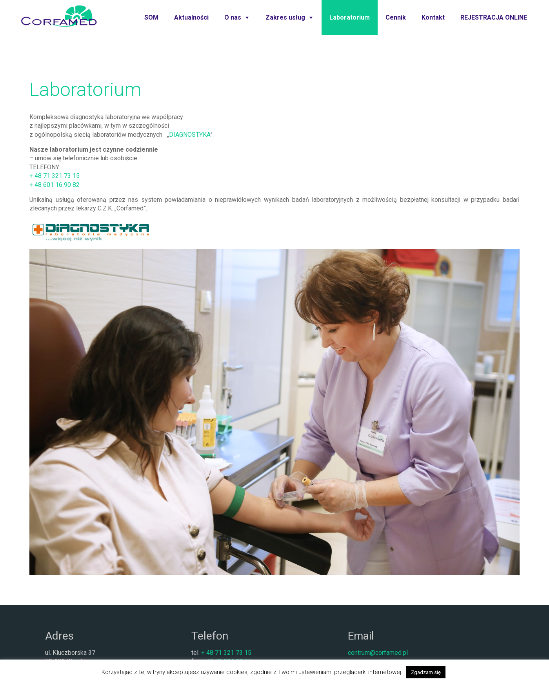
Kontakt (433, 17)
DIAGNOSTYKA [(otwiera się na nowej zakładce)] (189, 134)
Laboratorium (349, 17)
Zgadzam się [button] (426, 672)
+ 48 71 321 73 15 (54, 175)
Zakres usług (285, 17)
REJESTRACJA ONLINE (493, 17)
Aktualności (191, 17)
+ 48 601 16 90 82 (54, 184)
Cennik (395, 17)
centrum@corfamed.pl (378, 652)
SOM (151, 17)
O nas (232, 17)
